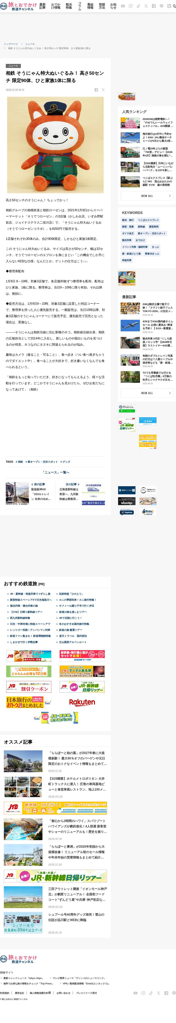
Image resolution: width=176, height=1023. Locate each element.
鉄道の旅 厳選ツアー (70, 630)
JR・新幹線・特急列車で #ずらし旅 (30, 593)
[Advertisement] (88, 27)
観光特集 (69, 6)
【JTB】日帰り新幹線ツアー (26, 611)
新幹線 (141, 226)
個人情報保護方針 (39, 993)
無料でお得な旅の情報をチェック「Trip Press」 (28, 983)
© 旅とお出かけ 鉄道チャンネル (14, 999)
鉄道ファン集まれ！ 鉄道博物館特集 (30, 635)
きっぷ (155, 247)
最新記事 (42, 6)
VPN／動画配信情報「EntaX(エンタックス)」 (86, 983)
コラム (79, 6)
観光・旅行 (128, 220)
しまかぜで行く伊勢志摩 (24, 641)
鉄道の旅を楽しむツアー (73, 611)
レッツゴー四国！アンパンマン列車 (30, 630)
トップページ (11, 44)
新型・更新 (128, 226)
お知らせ (113, 6)
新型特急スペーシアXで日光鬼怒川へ (31, 599)
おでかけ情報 (55, 6)
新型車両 (153, 226)
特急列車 (126, 260)
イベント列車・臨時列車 (135, 247)
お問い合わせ (63, 993)
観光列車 (126, 240)
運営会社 (19, 993)
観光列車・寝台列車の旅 (24, 605)
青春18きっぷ (152, 253)
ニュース (30, 44)
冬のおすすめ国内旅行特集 (74, 624)
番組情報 (90, 6)
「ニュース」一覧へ (55, 472)
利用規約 (4, 993)
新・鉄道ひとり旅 (131, 253)
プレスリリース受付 (86, 993)
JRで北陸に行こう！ (70, 618)
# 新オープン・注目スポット (42, 461)
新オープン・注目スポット (152, 233)
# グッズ (65, 461)
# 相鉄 (19, 461)
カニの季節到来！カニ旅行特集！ (78, 599)
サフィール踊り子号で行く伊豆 (76, 605)
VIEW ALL (147, 196)
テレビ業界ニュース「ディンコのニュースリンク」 (79, 978)
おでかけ (140, 240)
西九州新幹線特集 (20, 618)
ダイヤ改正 (128, 233)
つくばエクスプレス (148, 220)
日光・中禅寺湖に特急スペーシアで (30, 624)
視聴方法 (102, 6)
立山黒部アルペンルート (73, 641)
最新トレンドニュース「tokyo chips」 (23, 978)
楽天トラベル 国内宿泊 (73, 635)
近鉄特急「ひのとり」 (71, 593)
